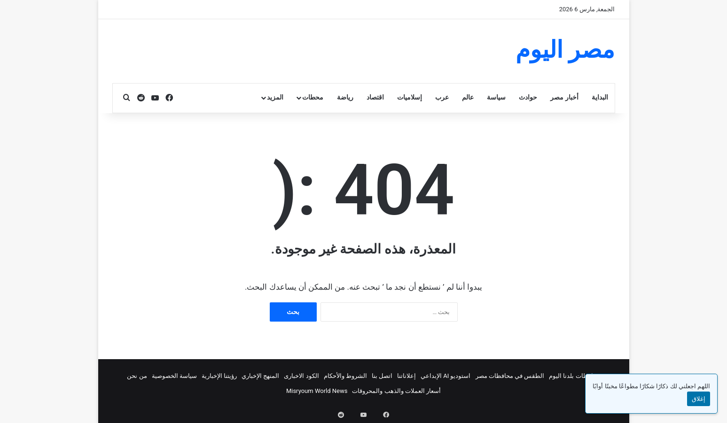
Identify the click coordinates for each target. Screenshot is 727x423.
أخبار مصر (564, 97)
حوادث (528, 97)
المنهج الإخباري (260, 375)
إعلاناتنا (406, 375)
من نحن (137, 375)
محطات (312, 97)
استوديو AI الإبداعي (446, 375)
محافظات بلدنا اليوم (574, 375)
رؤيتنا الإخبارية (219, 375)
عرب (442, 97)
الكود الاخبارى (301, 375)
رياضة (345, 97)
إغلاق (698, 398)
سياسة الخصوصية (174, 375)
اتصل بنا (382, 375)
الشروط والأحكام (345, 375)
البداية (600, 97)
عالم (468, 97)
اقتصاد (375, 97)
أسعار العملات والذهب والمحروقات (396, 390)
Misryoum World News (317, 390)
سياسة (496, 97)
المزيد (275, 97)
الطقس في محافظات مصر (510, 375)
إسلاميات (409, 97)
